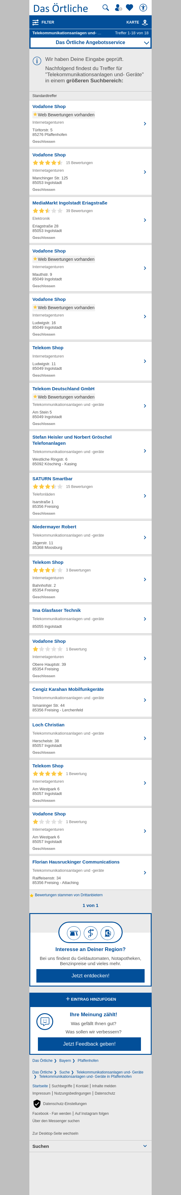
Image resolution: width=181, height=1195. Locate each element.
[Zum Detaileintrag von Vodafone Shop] (90, 123)
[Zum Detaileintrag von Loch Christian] (90, 738)
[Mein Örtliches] (119, 7)
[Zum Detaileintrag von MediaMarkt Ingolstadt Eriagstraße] (90, 220)
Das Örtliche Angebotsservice (90, 42)
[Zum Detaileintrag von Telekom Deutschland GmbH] (90, 406)
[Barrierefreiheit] (144, 7)
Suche (64, 1072)
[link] (145, 22)
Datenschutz (105, 1093)
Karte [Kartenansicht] (138, 22)
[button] (59, 1104)
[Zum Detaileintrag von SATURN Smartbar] (90, 496)
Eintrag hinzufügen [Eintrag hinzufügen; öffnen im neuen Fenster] (90, 999)
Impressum (41, 1093)
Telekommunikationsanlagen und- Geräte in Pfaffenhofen (85, 1076)
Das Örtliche (42, 1060)
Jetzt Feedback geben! (89, 1044)
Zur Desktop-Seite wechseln (55, 1133)
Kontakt (82, 1086)
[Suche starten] (105, 7)
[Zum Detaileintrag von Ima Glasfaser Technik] (90, 618)
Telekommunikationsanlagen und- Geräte (109, 1072)
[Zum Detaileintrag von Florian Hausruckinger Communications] (90, 872)
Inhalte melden (104, 1086)
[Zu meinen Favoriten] (130, 7)
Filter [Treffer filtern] (48, 22)
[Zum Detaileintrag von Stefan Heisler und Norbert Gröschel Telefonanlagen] (90, 451)
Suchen (40, 1146)
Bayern (65, 1060)
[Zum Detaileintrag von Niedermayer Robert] (90, 537)
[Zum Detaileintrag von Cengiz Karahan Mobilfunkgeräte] (90, 700)
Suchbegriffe (62, 1086)
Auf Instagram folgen (92, 1113)
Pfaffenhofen (88, 1060)
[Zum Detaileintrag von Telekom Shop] (90, 361)
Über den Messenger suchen (55, 1121)
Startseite (40, 1086)
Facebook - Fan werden (51, 1113)
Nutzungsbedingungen (72, 1093)
